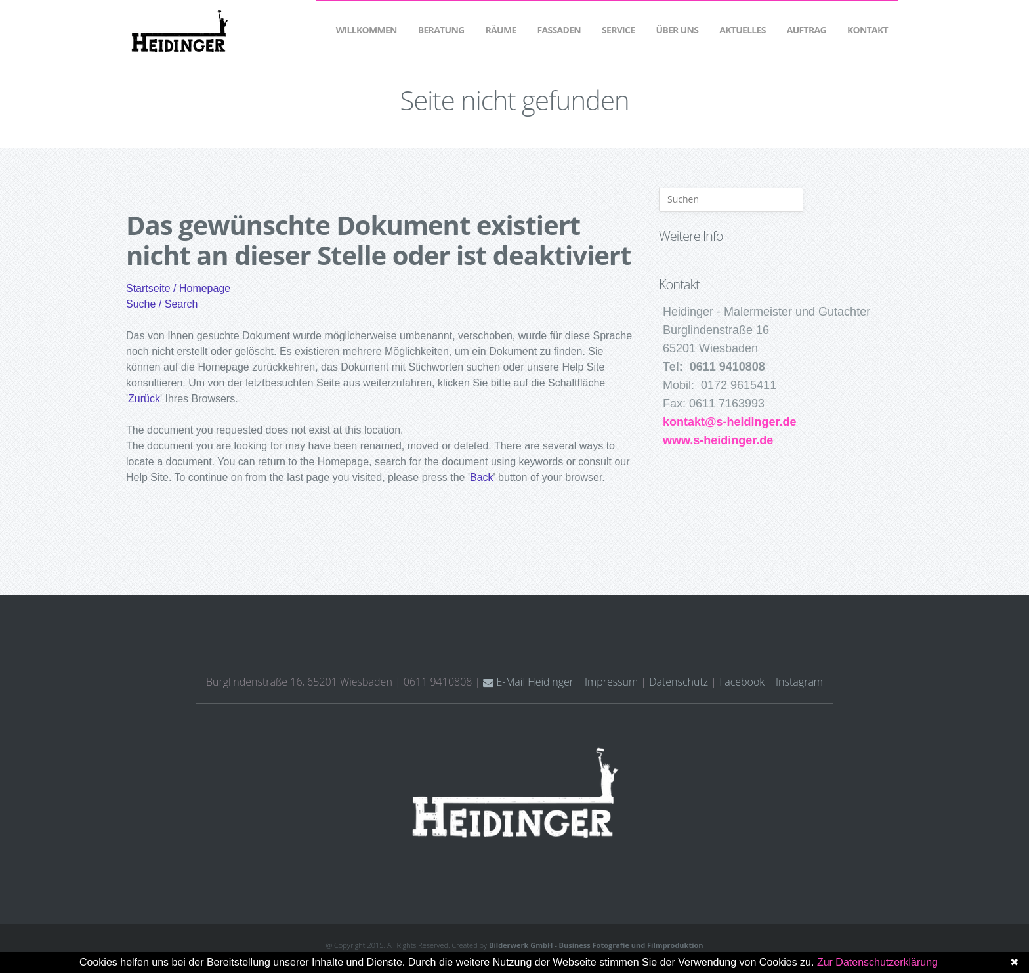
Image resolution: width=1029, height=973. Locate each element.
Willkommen (366, 30)
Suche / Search (162, 304)
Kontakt (867, 30)
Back (482, 477)
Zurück (144, 398)
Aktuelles (742, 30)
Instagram (799, 681)
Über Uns (677, 30)
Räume (501, 30)
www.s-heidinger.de (718, 440)
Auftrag (806, 30)
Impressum (611, 681)
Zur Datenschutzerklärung (877, 962)
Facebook (742, 681)
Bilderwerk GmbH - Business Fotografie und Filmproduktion (596, 945)
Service (618, 30)
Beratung (441, 30)
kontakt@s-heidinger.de (730, 421)
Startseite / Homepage (178, 288)
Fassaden (559, 30)
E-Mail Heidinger (528, 681)
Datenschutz (678, 681)
